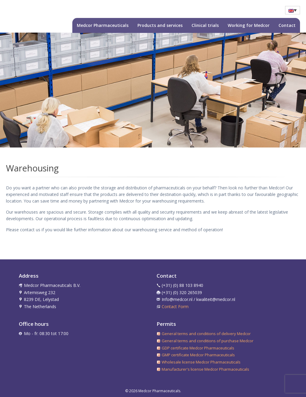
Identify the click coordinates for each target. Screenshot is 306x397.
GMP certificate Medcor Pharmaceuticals (198, 355)
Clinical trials (205, 25)
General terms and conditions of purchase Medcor (207, 340)
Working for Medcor (249, 25)
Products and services (160, 25)
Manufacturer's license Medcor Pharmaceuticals (205, 369)
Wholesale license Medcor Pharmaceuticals (201, 362)
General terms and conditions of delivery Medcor (206, 333)
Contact (287, 25)
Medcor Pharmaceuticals (102, 25)
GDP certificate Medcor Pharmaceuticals (198, 348)
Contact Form (175, 306)
